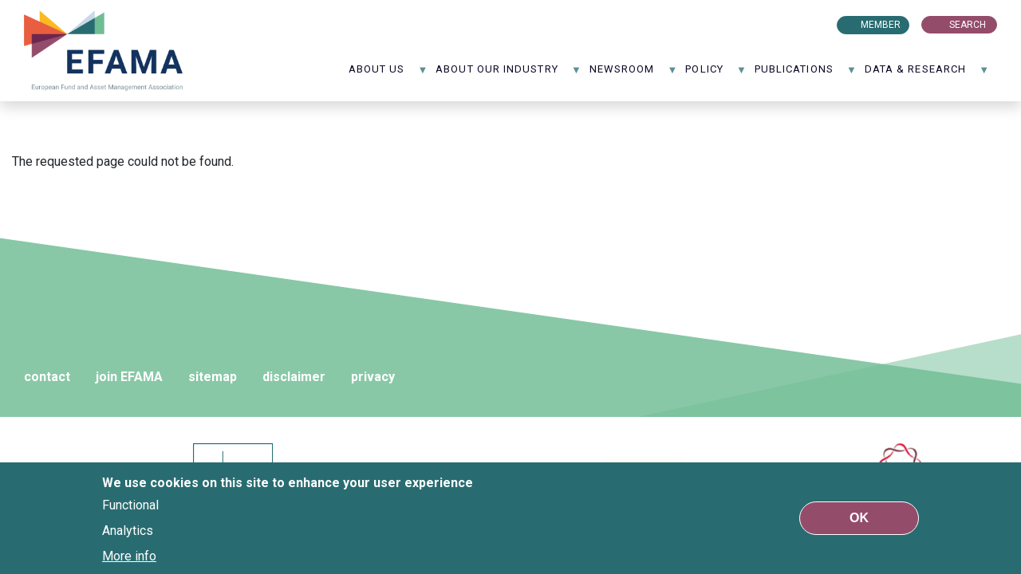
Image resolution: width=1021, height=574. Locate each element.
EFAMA (103, 50)
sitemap (212, 376)
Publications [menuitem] (806, 74)
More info (129, 556)
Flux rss (775, 25)
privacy (373, 376)
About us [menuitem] (388, 74)
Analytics (127, 530)
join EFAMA (129, 376)
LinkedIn (798, 25)
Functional (130, 505)
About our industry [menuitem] (508, 74)
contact (47, 376)
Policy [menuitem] (716, 74)
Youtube (821, 25)
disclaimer (293, 376)
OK (859, 518)
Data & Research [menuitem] (927, 74)
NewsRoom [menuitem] (633, 74)
